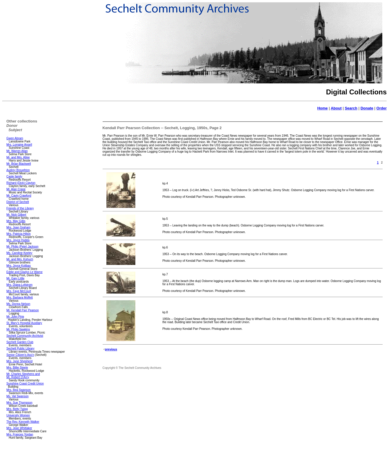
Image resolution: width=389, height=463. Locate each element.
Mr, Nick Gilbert (16, 214)
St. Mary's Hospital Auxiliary (24, 323)
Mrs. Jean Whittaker (19, 428)
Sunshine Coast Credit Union (25, 383)
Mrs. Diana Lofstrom (19, 284)
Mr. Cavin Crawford (18, 195)
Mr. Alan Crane (16, 189)
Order (382, 108)
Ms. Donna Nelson (18, 303)
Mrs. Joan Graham (18, 227)
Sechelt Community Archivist (24, 335)
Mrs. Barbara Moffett (19, 297)
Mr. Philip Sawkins (18, 329)
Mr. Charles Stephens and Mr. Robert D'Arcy (23, 375)
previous (111, 349)
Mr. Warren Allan (17, 151)
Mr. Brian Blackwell (18, 163)
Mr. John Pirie (15, 316)
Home (322, 108)
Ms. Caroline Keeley (19, 253)
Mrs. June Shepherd (19, 361)
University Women (18, 415)
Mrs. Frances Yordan (19, 434)
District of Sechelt (17, 202)
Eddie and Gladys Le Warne (24, 272)
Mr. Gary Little (15, 278)
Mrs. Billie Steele (17, 367)
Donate (367, 108)
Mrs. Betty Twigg (17, 409)
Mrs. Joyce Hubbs (18, 240)
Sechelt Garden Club (19, 342)
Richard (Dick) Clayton (20, 182)
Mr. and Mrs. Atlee (18, 157)
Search (351, 108)
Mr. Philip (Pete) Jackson (22, 246)
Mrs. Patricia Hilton (18, 233)
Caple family (14, 176)
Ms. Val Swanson (17, 396)
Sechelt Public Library (20, 348)
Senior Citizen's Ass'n (20, 354)
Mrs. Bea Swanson (18, 389)
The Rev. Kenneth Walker (22, 421)
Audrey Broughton (18, 170)
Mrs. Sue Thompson (19, 402)
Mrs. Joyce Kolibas (18, 265)
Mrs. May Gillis (16, 221)
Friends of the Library (20, 208)
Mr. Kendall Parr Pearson (22, 310)
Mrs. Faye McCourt (18, 291)
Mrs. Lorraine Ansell (19, 144)
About (336, 108)
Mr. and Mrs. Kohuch (19, 259)
